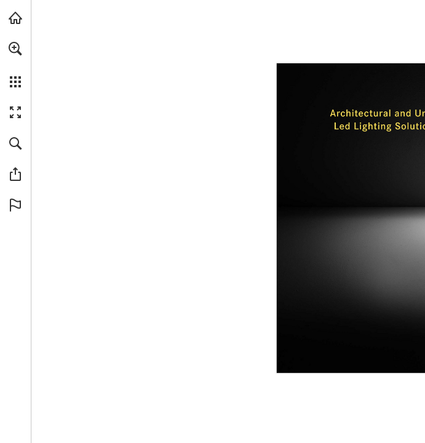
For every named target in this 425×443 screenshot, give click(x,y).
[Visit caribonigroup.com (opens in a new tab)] (15, 17)
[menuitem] (15, 64)
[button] (15, 48)
